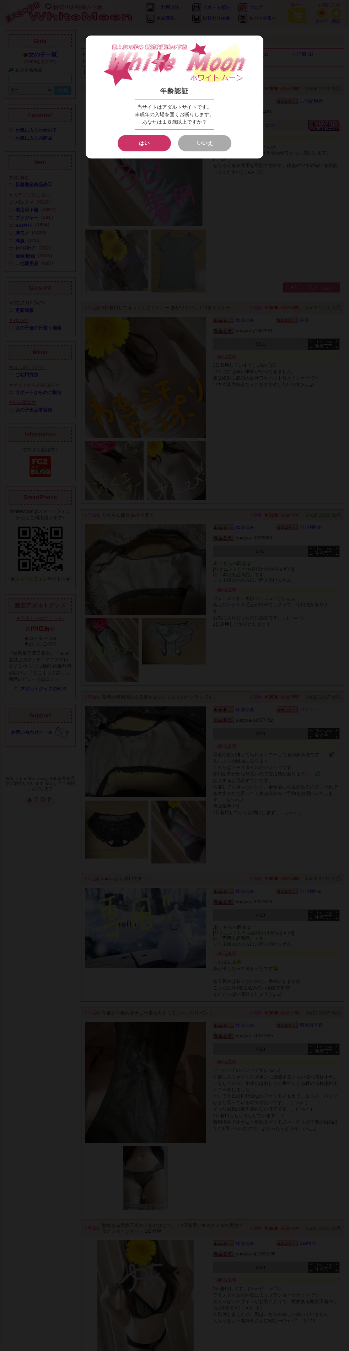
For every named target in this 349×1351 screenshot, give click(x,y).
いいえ (205, 143)
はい (144, 143)
